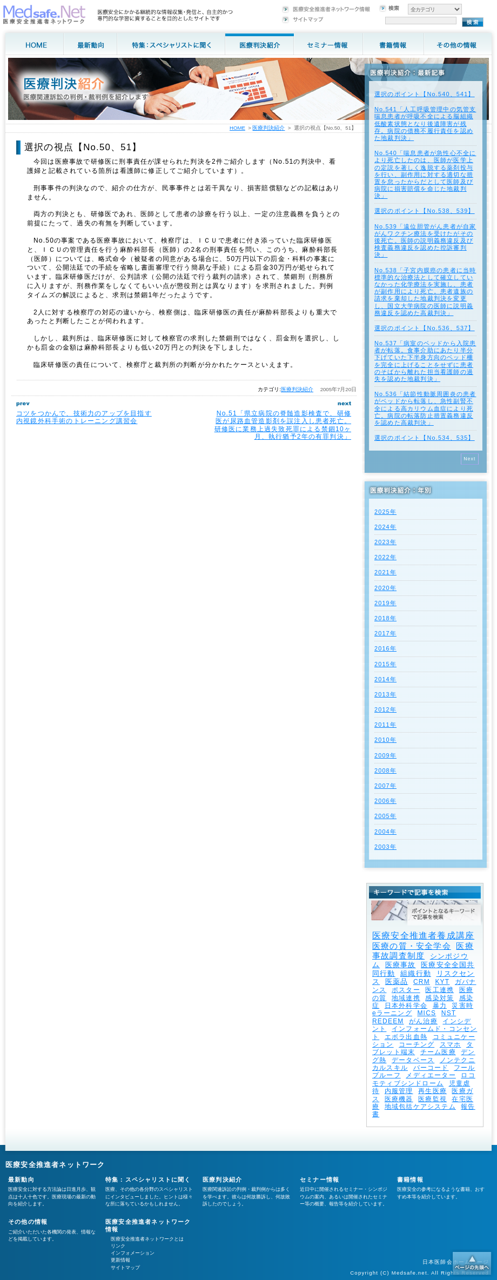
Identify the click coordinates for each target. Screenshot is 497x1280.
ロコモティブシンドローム (423, 1079)
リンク (118, 1246)
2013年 (385, 694)
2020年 (385, 588)
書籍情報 (410, 1179)
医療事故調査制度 (423, 950)
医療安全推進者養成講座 (423, 935)
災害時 (462, 1005)
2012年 (385, 709)
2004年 (385, 831)
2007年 (385, 785)
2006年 (385, 801)
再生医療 (432, 1091)
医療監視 (432, 1099)
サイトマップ (125, 1267)
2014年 (385, 679)
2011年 (385, 724)
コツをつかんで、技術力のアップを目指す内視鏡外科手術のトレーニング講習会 (84, 417)
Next (470, 458)
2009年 (385, 755)
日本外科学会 (406, 1005)
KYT (442, 982)
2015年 (385, 664)
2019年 (385, 603)
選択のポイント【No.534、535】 (424, 437)
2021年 (385, 572)
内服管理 (399, 1091)
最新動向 (21, 1179)
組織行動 (415, 973)
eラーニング (392, 1013)
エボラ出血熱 (406, 1037)
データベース (413, 1060)
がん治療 (423, 1021)
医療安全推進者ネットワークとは (147, 1239)
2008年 (385, 770)
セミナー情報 (319, 1179)
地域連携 (406, 998)
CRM (421, 982)
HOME (237, 128)
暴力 (440, 1005)
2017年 (385, 633)
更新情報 (120, 1260)
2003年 (385, 846)
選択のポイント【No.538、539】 (424, 210)
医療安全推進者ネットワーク (55, 1165)
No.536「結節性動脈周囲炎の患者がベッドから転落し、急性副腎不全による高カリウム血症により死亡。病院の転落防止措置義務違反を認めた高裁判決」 (425, 408)
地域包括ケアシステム (420, 1106)
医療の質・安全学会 (411, 945)
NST (448, 1013)
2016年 (385, 648)
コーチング (416, 1044)
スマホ (450, 1044)
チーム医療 (438, 1052)
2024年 (385, 527)
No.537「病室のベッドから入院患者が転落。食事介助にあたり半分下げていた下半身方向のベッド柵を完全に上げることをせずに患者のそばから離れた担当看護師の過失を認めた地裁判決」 (425, 361)
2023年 (385, 542)
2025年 (385, 511)
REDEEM (388, 1021)
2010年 (385, 739)
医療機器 (399, 1099)
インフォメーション (133, 1253)
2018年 (385, 618)
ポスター (406, 990)
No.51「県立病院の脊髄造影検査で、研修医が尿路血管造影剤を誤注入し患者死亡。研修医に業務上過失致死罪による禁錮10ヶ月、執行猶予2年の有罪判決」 (282, 425)
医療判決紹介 (297, 389)
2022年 (385, 557)
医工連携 (439, 990)
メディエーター (430, 1075)
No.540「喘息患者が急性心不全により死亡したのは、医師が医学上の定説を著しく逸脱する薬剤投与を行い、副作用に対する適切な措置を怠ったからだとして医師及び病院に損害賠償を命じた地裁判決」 (425, 174)
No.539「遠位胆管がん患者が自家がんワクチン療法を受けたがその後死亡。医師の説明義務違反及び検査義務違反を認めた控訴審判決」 (425, 240)
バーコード (431, 1067)
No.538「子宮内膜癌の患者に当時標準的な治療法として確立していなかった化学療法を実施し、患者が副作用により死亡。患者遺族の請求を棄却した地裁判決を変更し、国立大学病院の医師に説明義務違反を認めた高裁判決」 (425, 291)
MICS (426, 1013)
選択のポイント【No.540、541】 (424, 94)
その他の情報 (28, 1221)
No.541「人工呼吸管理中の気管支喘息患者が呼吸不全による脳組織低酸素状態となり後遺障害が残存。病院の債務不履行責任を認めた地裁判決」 (425, 123)
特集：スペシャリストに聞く (148, 1179)
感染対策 (439, 998)
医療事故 (400, 965)
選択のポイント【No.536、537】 (424, 328)
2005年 (385, 816)
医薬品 (396, 981)
